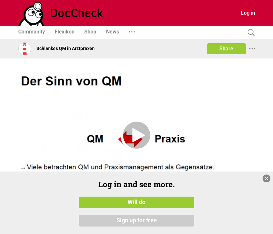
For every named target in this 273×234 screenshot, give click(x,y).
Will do (136, 202)
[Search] (249, 33)
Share (226, 49)
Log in (248, 13)
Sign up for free (136, 220)
